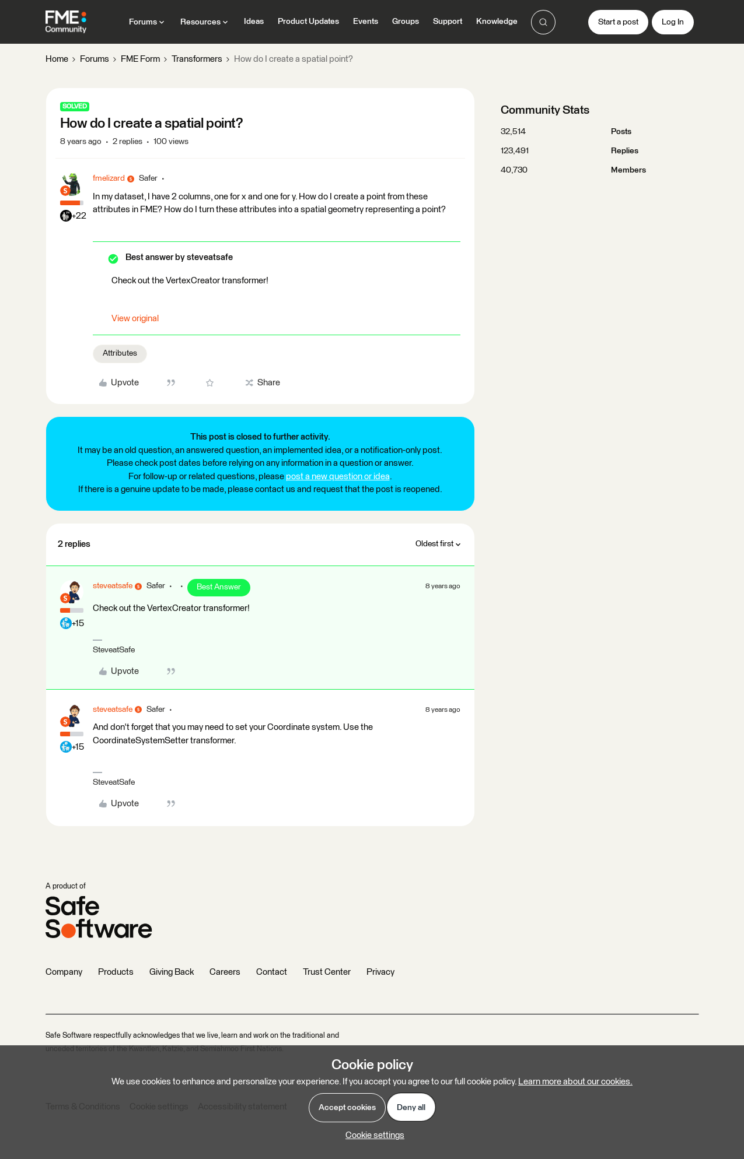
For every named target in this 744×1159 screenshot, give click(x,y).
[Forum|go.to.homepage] (66, 22)
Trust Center (327, 972)
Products (116, 972)
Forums (94, 59)
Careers (224, 972)
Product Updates (308, 21)
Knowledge (497, 21)
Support (447, 21)
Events (365, 21)
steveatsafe (112, 586)
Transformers (197, 59)
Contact (271, 972)
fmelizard (109, 178)
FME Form (140, 59)
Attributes (120, 353)
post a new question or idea (338, 476)
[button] (618, 22)
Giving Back (171, 972)
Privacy (380, 972)
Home (57, 59)
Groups (405, 21)
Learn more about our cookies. (575, 1081)
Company (64, 972)
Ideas (254, 21)
